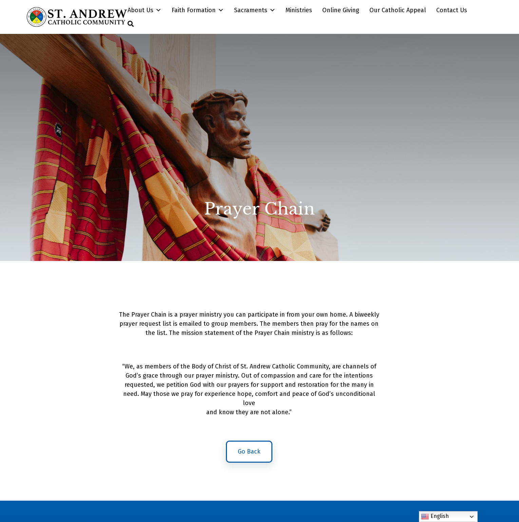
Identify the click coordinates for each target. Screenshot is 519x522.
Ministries (299, 10)
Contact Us (451, 10)
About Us (144, 10)
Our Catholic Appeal (397, 10)
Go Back (249, 454)
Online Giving (340, 10)
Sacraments (254, 10)
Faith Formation (198, 10)
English (435, 517)
